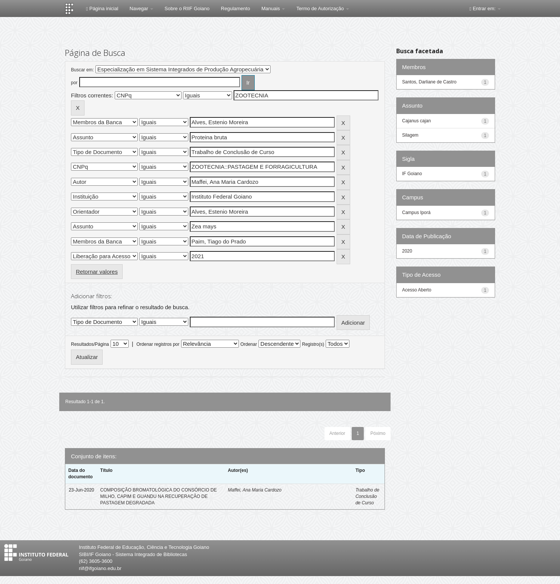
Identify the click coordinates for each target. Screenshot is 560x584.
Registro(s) (313, 344)
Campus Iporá (416, 212)
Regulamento (235, 8)
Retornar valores (97, 271)
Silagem (410, 135)
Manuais (273, 8)
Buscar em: (82, 69)
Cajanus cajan (416, 120)
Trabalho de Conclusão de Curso (367, 496)
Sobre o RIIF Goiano (187, 8)
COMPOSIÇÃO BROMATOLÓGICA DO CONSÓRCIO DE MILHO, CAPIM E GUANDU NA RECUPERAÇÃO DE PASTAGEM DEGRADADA (158, 496)
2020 (407, 251)
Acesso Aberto (416, 290)
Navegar (141, 8)
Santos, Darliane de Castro (429, 82)
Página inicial (102, 8)
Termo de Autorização (322, 8)
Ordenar (248, 344)
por (74, 82)
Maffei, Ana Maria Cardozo (255, 490)
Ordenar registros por (157, 344)
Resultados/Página (90, 344)
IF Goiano (412, 173)
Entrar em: (485, 8)
